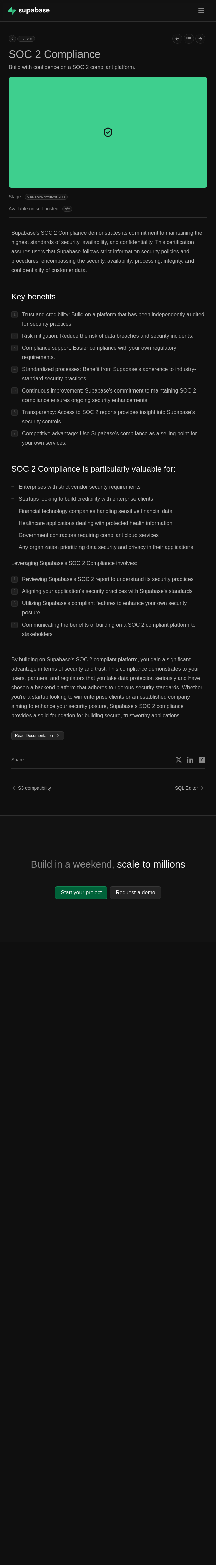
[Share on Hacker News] (202, 760)
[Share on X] (179, 760)
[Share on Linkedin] (190, 760)
